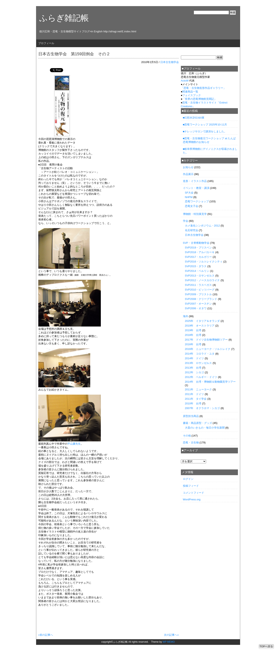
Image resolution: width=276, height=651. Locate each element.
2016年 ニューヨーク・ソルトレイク (208, 349)
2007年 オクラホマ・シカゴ (202, 408)
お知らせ (188, 167)
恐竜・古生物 (191, 442)
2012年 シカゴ (194, 372)
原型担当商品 (191, 416)
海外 (185, 316)
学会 (185, 220)
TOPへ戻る (266, 646)
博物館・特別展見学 (195, 214)
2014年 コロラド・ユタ (200, 353)
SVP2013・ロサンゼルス (200, 275)
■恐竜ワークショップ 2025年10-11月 (205, 124)
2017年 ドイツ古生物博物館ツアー (206, 339)
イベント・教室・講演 (196, 187)
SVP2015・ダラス (196, 266)
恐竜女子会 (191, 206)
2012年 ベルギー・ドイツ (201, 377)
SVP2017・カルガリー (198, 256)
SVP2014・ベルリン (197, 270)
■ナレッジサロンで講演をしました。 (205, 131)
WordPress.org (191, 499)
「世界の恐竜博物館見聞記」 (199, 98)
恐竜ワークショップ (197, 201)
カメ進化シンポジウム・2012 (202, 225)
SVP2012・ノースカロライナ (202, 280)
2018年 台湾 (193, 334)
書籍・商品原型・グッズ (197, 423)
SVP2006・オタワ (196, 308)
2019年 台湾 (193, 330)
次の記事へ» (171, 634)
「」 (203, 87)
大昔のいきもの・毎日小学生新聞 (205, 427)
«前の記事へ (45, 634)
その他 (187, 435)
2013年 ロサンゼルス (198, 363)
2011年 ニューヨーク (198, 389)
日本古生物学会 (169, 62)
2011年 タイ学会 (196, 398)
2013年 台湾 (193, 367)
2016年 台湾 (193, 344)
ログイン (188, 478)
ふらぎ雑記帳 (64, 17)
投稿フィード (191, 485)
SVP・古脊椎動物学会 (196, 242)
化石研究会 (191, 230)
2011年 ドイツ (194, 394)
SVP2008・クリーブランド (201, 298)
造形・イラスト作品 (195, 181)
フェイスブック (191, 95)
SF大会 (189, 192)
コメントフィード (193, 492)
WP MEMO (169, 641)
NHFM (189, 197)
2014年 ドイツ (194, 358)
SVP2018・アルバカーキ (200, 252)
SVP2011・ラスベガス (198, 284)
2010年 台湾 (193, 403)
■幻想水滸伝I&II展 (193, 117)
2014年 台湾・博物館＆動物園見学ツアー (210, 381)
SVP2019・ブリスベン (198, 247)
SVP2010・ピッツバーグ (200, 289)
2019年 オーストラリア (200, 325)
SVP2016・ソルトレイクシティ (204, 261)
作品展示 (188, 174)
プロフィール (46, 43)
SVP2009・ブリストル (198, 294)
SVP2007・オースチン (198, 303)
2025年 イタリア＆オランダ (202, 320)
